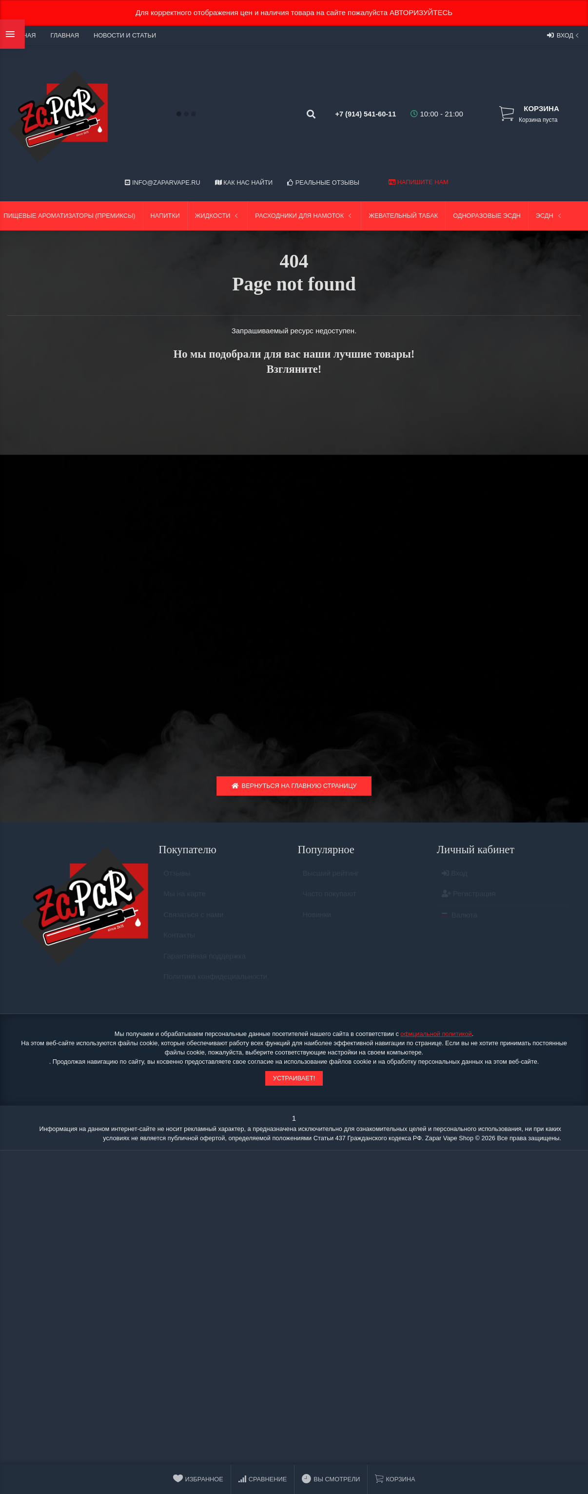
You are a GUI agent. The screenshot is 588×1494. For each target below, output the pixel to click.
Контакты (179, 943)
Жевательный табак (403, 215)
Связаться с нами (193, 922)
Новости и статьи (125, 35)
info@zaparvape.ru (162, 182)
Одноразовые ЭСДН (487, 215)
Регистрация (469, 901)
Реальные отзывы (323, 182)
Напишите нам (418, 182)
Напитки (165, 215)
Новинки (317, 922)
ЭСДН (549, 215)
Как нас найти (244, 182)
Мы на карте (184, 901)
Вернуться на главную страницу (294, 789)
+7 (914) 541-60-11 (356, 114)
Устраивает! (294, 1081)
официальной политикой (435, 1037)
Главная (64, 35)
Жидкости (217, 215)
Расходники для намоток (304, 215)
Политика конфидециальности (215, 984)
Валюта (459, 923)
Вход (564, 35)
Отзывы (176, 881)
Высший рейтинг (331, 881)
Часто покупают (329, 901)
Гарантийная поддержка (204, 963)
